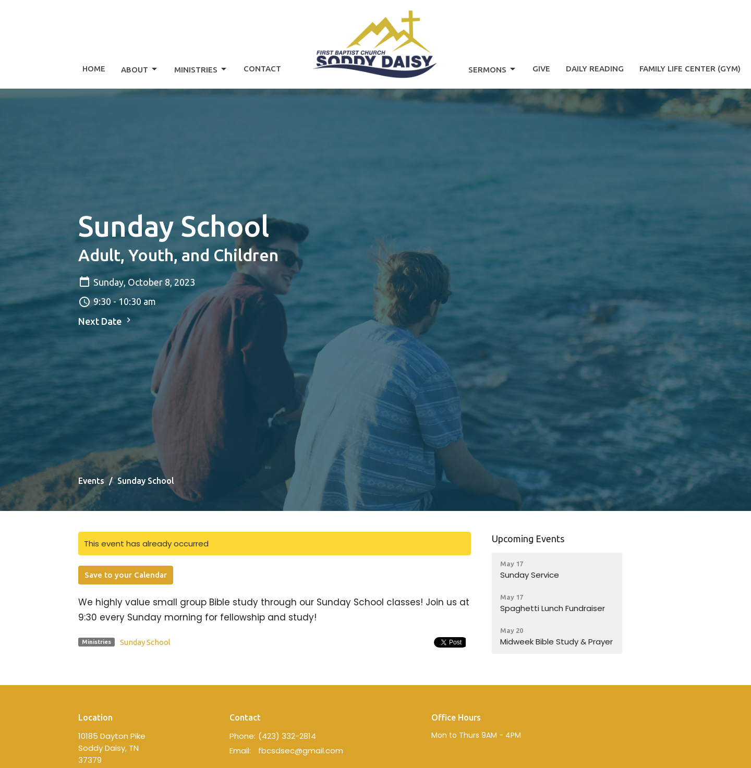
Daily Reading (595, 68)
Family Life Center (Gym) (690, 68)
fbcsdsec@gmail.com (300, 750)
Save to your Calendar (125, 574)
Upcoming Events (528, 538)
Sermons (492, 69)
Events (91, 480)
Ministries (201, 69)
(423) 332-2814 (287, 735)
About (140, 69)
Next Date (106, 320)
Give (541, 68)
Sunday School (145, 642)
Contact (262, 68)
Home (93, 68)
